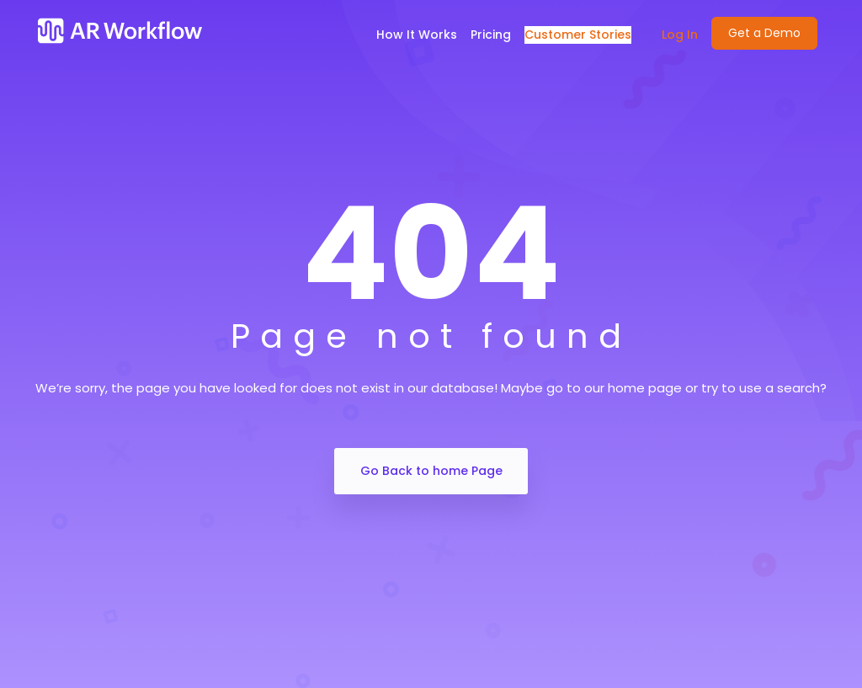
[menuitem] (671, 35)
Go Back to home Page (431, 470)
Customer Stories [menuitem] (577, 34)
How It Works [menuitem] (416, 34)
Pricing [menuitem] (491, 34)
